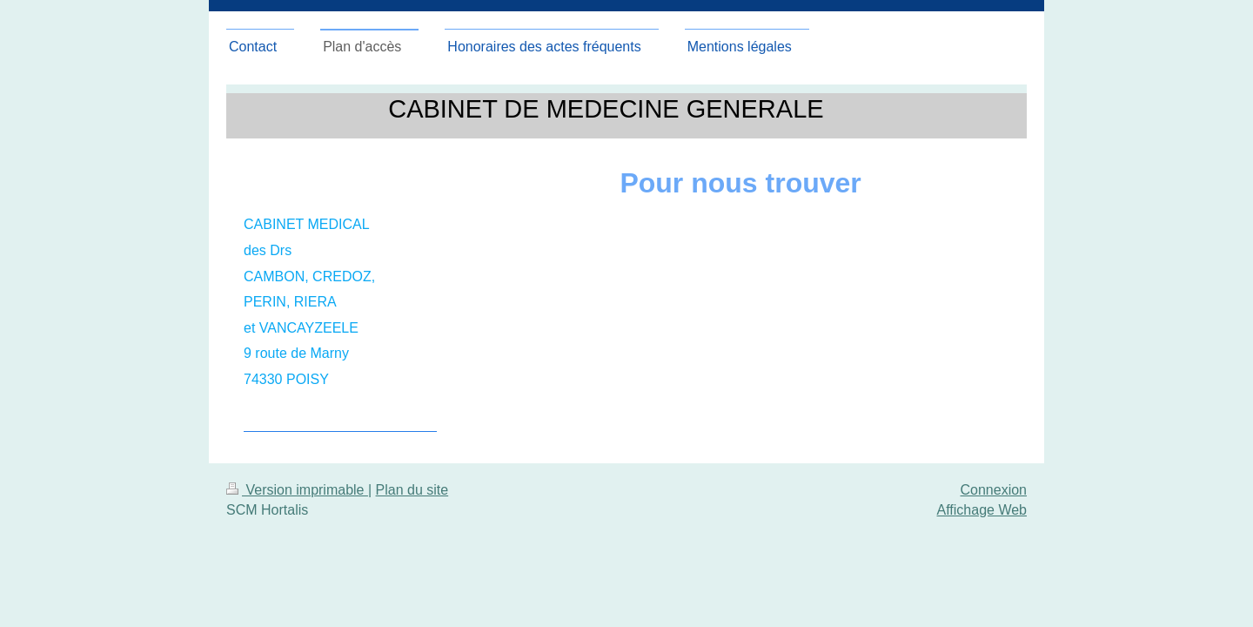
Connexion (994, 489)
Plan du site (412, 489)
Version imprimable (297, 489)
